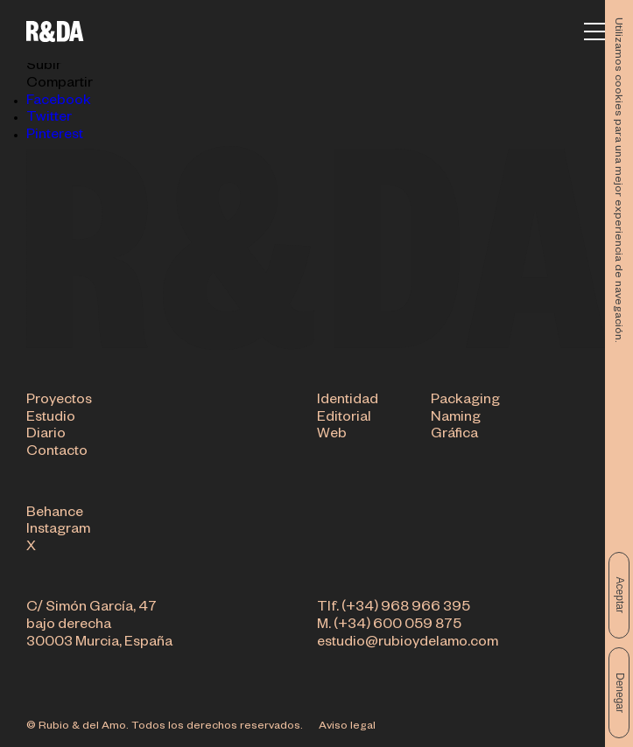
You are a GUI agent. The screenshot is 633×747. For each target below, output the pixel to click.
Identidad (347, 402)
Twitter (49, 119)
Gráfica (454, 436)
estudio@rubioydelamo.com (407, 645)
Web (332, 436)
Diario (46, 436)
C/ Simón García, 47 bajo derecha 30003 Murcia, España (99, 627)
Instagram (58, 532)
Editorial (344, 420)
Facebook (58, 102)
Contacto (57, 454)
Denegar (620, 693)
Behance (54, 515)
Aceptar (620, 595)
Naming (456, 420)
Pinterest (54, 136)
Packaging (465, 402)
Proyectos (59, 402)
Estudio (50, 420)
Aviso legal (347, 727)
